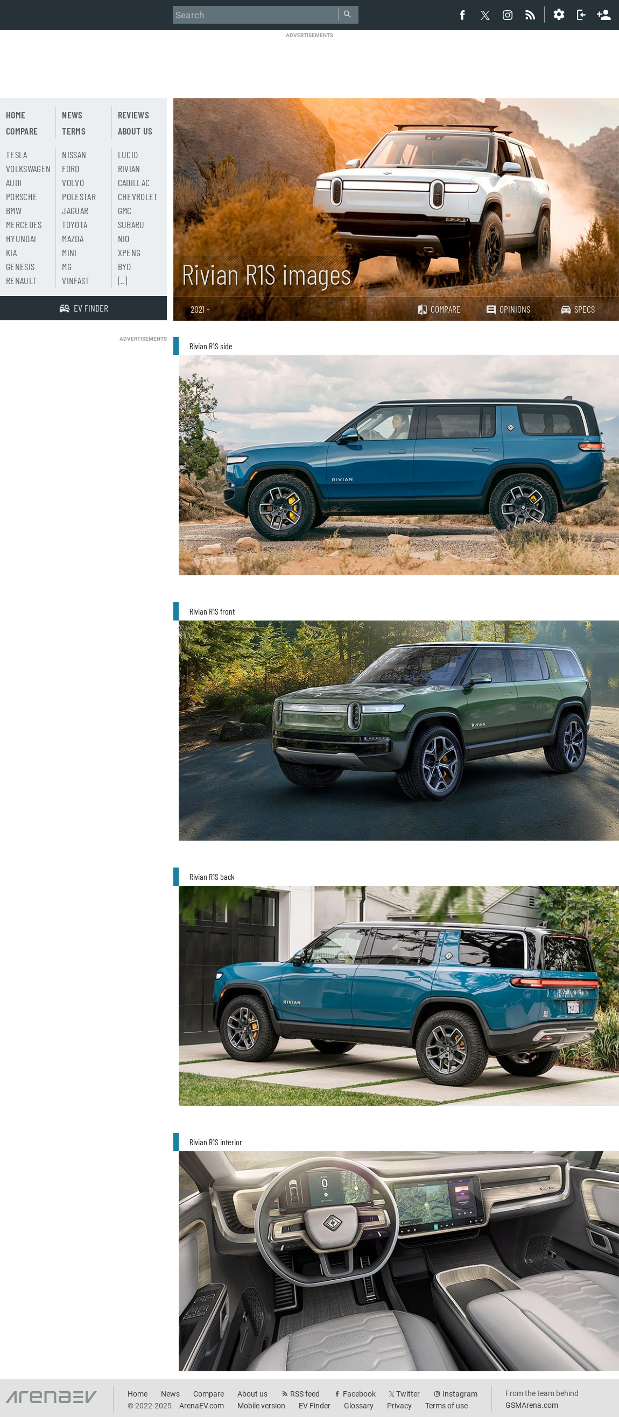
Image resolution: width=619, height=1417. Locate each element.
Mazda (72, 238)
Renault (21, 280)
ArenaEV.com (201, 1405)
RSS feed (305, 1394)
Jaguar (75, 210)
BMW (14, 210)
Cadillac (134, 182)
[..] (122, 280)
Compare (439, 309)
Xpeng (129, 252)
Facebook (359, 1394)
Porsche (21, 196)
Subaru (131, 224)
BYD (124, 266)
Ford (70, 168)
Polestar (79, 196)
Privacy (399, 1405)
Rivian (129, 168)
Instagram (459, 1394)
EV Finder (314, 1405)
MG (67, 266)
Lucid (128, 154)
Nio (124, 238)
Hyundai (21, 238)
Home (15, 115)
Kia (11, 252)
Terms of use (446, 1405)
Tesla (16, 154)
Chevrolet (138, 196)
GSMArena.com (531, 1405)
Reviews (133, 115)
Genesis (20, 266)
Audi (14, 182)
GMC (125, 210)
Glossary (359, 1405)
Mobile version (261, 1405)
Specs (577, 309)
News (72, 115)
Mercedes (24, 224)
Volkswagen (28, 168)
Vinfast (75, 280)
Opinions (508, 309)
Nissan (74, 154)
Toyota (74, 224)
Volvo (73, 182)
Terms (74, 131)
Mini (69, 252)
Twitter (408, 1394)
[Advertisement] (309, 63)
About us (135, 131)
